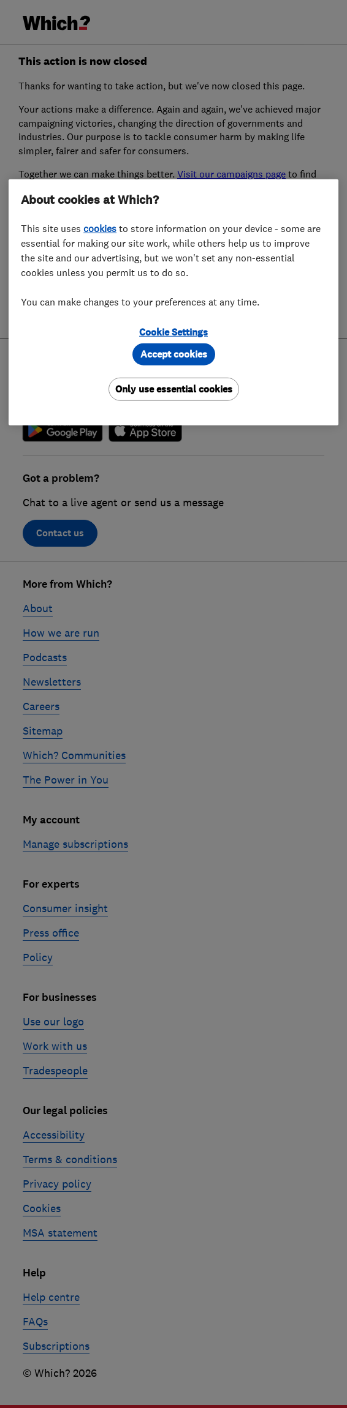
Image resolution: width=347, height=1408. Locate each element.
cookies (99, 228)
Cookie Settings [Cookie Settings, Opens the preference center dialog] (173, 332)
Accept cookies (173, 354)
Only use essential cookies (173, 389)
